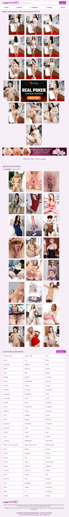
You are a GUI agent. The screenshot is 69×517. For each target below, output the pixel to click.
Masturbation (28, 440)
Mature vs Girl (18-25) (31, 445)
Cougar (48, 385)
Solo (26, 479)
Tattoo (5, 487)
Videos (49, 7)
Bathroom (27, 364)
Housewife (49, 423)
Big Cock (27, 368)
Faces (26, 398)
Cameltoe (48, 377)
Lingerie (48, 436)
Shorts (5, 474)
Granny (48, 415)
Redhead (27, 466)
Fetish (26, 402)
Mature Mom (49, 440)
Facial (47, 398)
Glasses (27, 411)
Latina (26, 432)
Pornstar (48, 457)
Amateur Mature (8, 356)
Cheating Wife (28, 381)
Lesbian (27, 436)
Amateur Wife (28, 356)
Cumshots (27, 390)
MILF (5, 449)
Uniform (6, 495)
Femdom (6, 402)
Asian (5, 360)
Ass (26, 360)
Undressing (49, 491)
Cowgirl (27, 385)
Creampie (6, 390)
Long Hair (6, 440)
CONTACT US (46, 515)
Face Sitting (7, 398)
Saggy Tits (49, 466)
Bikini (5, 373)
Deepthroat (49, 390)
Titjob (5, 491)
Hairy (5, 419)
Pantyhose (28, 453)
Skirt (47, 474)
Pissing (6, 457)
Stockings (48, 483)
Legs (5, 436)
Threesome (49, 487)
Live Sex (62, 7)
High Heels (7, 423)
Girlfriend (6, 411)
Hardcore (48, 419)
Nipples (27, 449)
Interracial (6, 428)
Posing (5, 462)
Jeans (26, 428)
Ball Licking (7, 364)
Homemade (28, 423)
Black (26, 373)
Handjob (27, 419)
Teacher (27, 487)
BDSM (5, 368)
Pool (26, 457)
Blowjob (6, 377)
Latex (47, 432)
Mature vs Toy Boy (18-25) (11, 445)
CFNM (5, 381)
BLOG (20, 515)
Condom (6, 385)
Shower (27, 474)
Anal (47, 356)
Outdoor (48, 449)
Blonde (48, 373)
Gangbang (49, 406)
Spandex (48, 479)
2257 (41, 515)
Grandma (27, 415)
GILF (5, 415)
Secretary (6, 470)
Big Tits (48, 368)
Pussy (26, 462)
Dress (47, 394)
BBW (47, 364)
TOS (24, 515)
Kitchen (6, 432)
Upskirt (27, 495)
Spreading (27, 483)
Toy (26, 491)
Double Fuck (28, 394)
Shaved (48, 470)
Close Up (48, 381)
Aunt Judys (16, 169)
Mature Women (50, 445)
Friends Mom (28, 406)
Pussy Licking (49, 462)
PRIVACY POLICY (30, 515)
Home (6, 7)
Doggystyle (7, 394)
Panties (6, 453)
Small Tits (6, 479)
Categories (34, 7)
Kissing (48, 428)
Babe (47, 360)
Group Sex (49, 411)
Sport (5, 483)
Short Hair (27, 470)
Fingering (48, 402)
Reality (5, 466)
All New (19, 7)
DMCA (37, 515)
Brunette (27, 377)
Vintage (48, 495)
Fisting (5, 406)
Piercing (48, 453)
